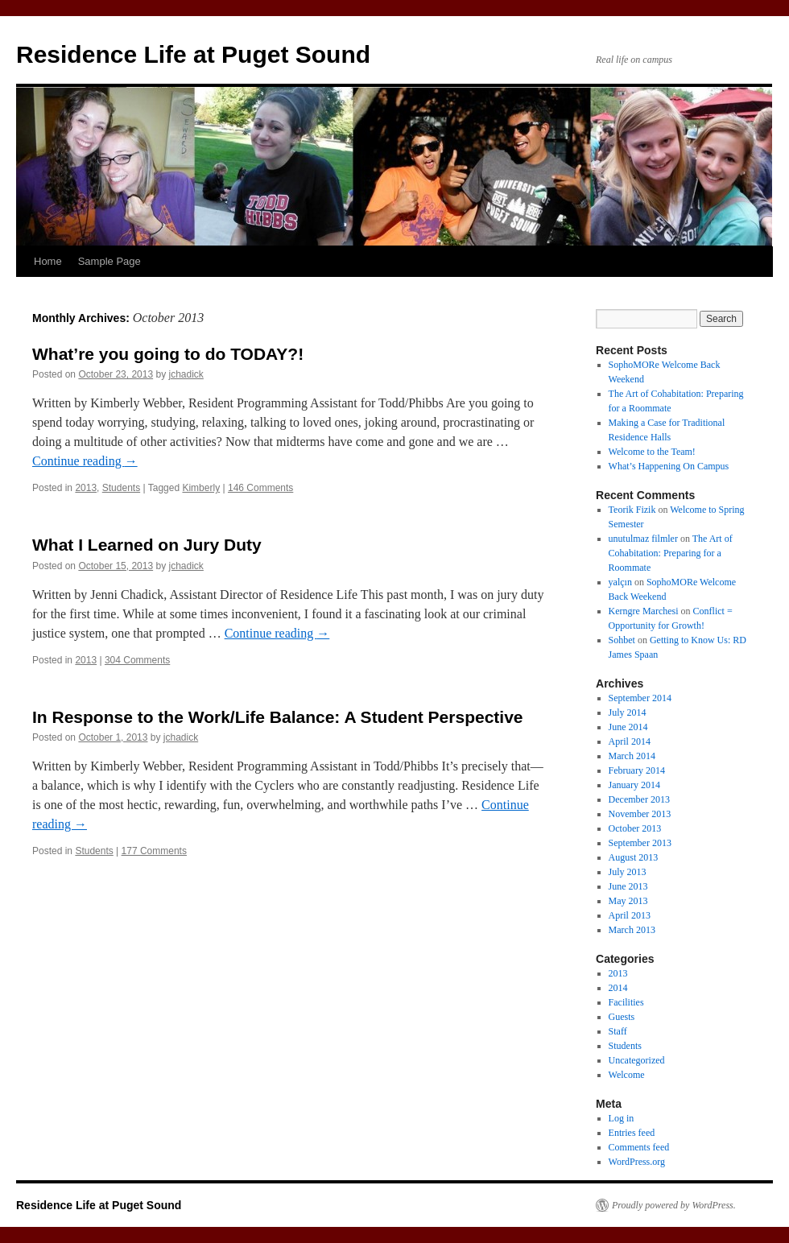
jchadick (186, 374)
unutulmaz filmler (643, 538)
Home (48, 261)
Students (121, 487)
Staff (618, 1031)
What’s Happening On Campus (669, 466)
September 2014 (640, 698)
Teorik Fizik (632, 509)
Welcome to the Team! (652, 451)
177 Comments (154, 851)
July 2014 (627, 712)
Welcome (627, 1074)
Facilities (626, 1002)
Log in (621, 1118)
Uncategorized (637, 1060)
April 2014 (630, 741)
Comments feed (639, 1147)
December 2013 (639, 799)
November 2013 (640, 814)
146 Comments (260, 487)
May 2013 (628, 900)
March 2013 (632, 929)
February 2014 (637, 770)
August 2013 (634, 857)
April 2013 (630, 915)
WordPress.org (637, 1161)
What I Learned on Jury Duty (147, 544)
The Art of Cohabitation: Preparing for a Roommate (671, 553)
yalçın (620, 582)
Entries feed (632, 1132)
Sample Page (109, 261)
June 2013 (628, 886)
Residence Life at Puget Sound (193, 54)
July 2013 (627, 872)
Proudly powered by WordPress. (674, 1205)
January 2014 (634, 785)
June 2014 (628, 727)
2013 (86, 487)
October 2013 (635, 828)
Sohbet (622, 640)
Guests (622, 1016)
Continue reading (85, 461)
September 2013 (640, 843)
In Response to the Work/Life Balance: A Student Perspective (277, 717)
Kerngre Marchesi (644, 611)
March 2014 (632, 756)
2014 (618, 987)
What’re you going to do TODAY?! (168, 354)
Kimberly (201, 487)
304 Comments (137, 660)
